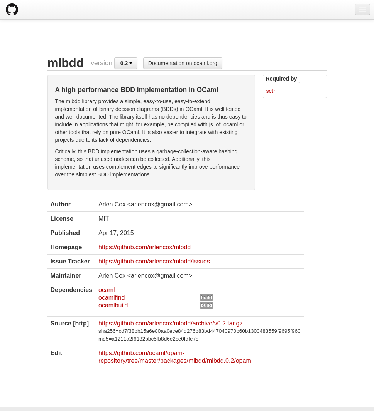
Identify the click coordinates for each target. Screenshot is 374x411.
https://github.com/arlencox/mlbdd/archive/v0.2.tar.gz (170, 323)
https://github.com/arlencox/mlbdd (144, 247)
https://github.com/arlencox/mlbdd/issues (154, 261)
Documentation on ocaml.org (182, 63)
